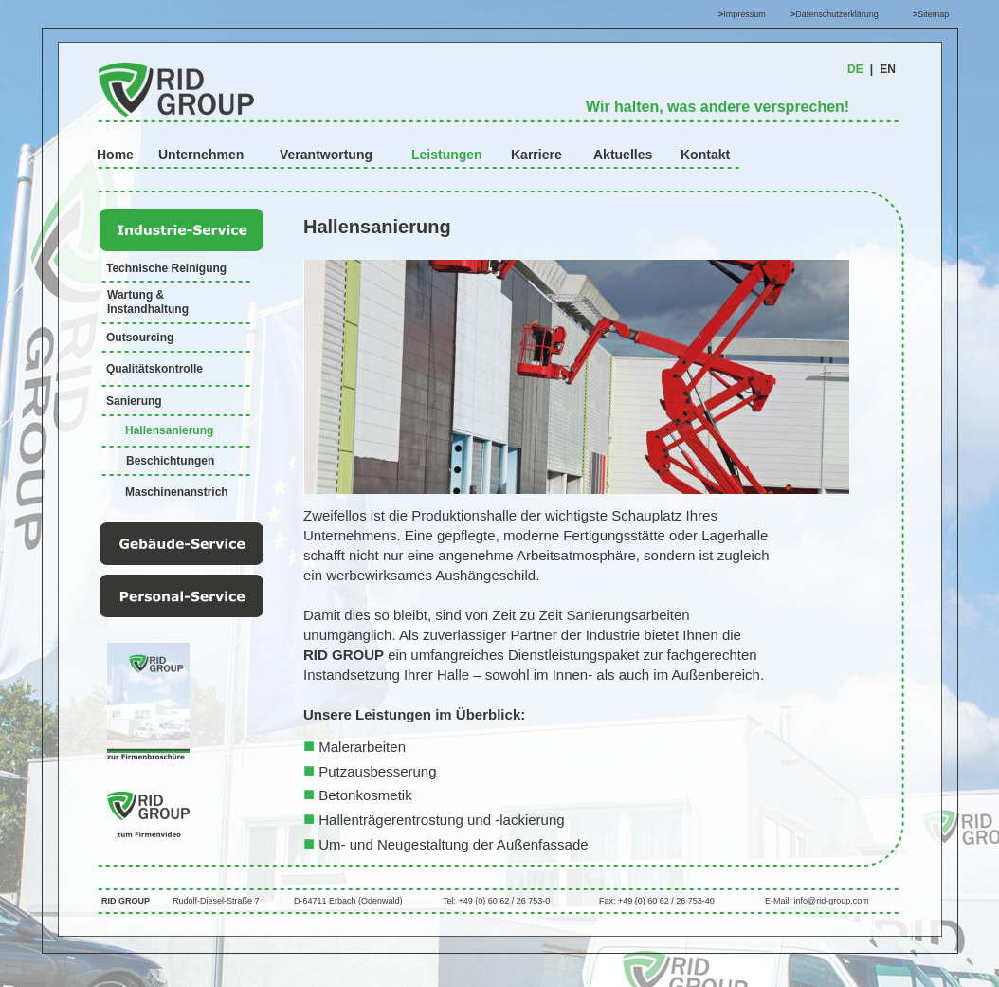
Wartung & (137, 295)
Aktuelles (622, 154)
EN (888, 69)
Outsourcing (139, 337)
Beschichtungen (170, 460)
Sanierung (134, 401)
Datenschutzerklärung (837, 14)
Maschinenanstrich (176, 492)
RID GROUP (125, 900)
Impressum (744, 14)
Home (115, 154)
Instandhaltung (148, 309)
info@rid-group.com (831, 900)
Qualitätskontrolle (154, 368)
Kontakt (705, 154)
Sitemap (933, 14)
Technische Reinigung (166, 268)
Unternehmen (201, 154)
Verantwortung (326, 154)
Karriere (536, 154)
